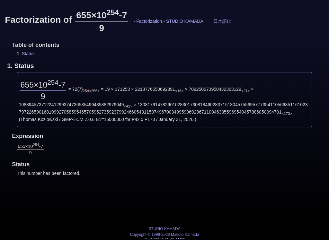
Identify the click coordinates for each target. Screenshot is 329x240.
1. (20, 65)
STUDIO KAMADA (184, 21)
